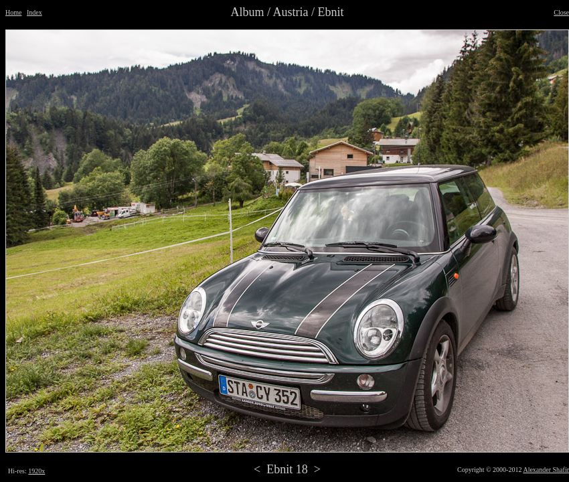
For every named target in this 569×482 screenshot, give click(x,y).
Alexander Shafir (546, 469)
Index (34, 12)
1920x (36, 471)
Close (561, 12)
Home (13, 12)
